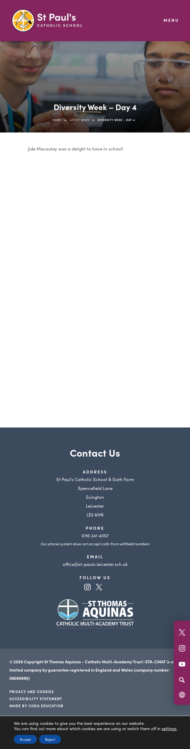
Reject (50, 739)
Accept (25, 739)
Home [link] (56, 120)
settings (169, 728)
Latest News (79, 120)
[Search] (182, 680)
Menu (171, 20)
